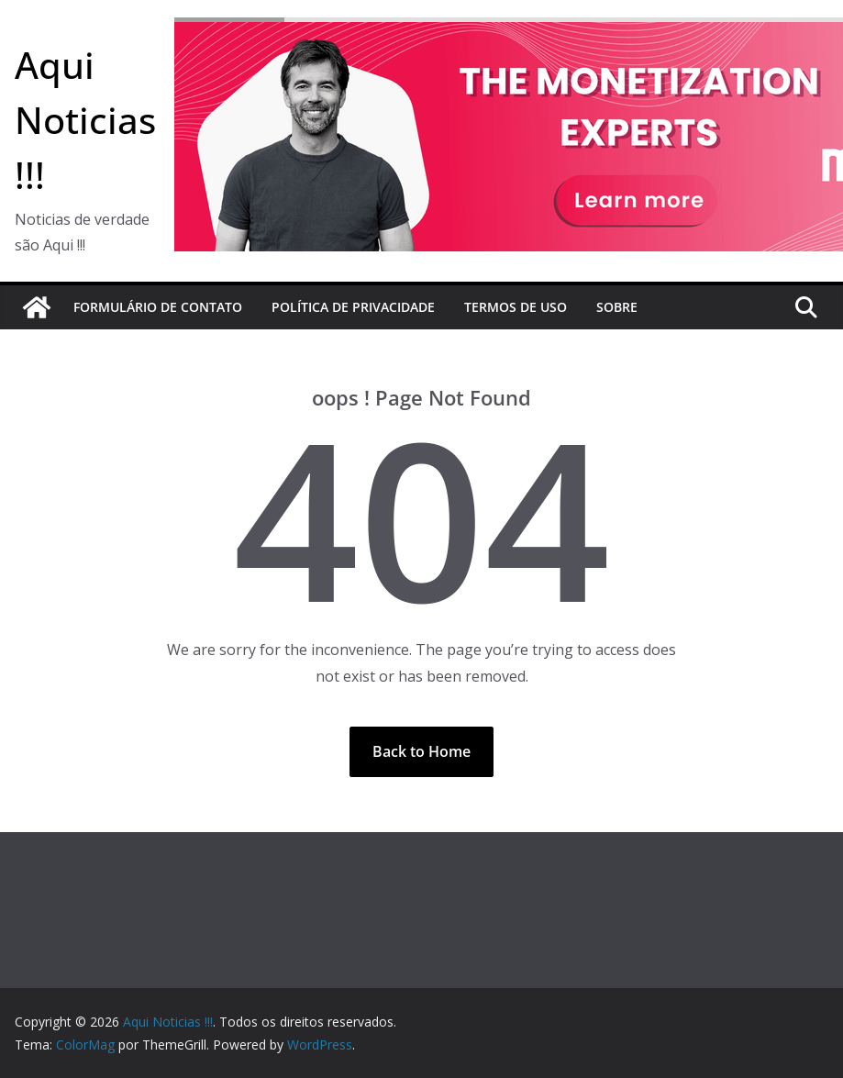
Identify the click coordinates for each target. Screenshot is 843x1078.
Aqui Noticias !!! (85, 119)
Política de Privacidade (353, 307)
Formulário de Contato (157, 307)
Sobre (617, 307)
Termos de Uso (515, 307)
